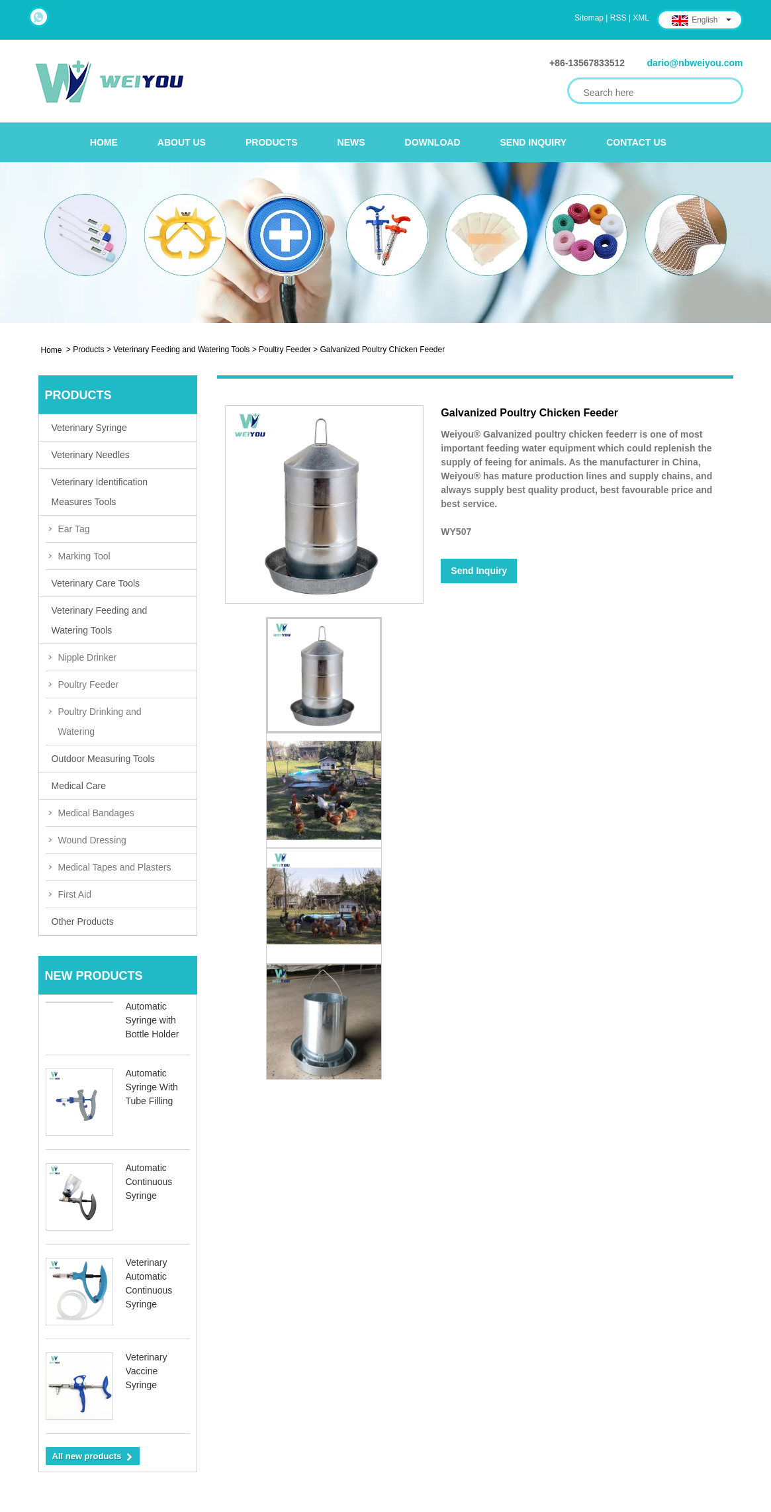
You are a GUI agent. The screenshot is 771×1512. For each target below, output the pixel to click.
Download (433, 142)
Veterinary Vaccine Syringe (146, 1371)
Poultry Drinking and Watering (100, 721)
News (351, 142)
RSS (618, 18)
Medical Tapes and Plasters (114, 867)
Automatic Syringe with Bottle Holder (152, 1020)
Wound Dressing (92, 840)
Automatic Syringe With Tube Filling (152, 1087)
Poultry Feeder (285, 349)
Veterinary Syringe (89, 427)
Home (104, 142)
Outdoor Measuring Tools (103, 758)
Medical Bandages (96, 813)
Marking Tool (84, 556)
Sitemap (589, 18)
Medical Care (79, 785)
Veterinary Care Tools (96, 583)
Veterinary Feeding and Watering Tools (181, 349)
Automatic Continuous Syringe (149, 1181)
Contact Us (636, 142)
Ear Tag (74, 529)
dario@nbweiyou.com (695, 63)
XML (641, 18)
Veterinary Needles (91, 454)
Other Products (83, 921)
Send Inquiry (533, 142)
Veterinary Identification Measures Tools (100, 492)
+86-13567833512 (587, 63)
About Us (182, 142)
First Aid (75, 894)
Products (272, 142)
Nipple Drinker (87, 657)
